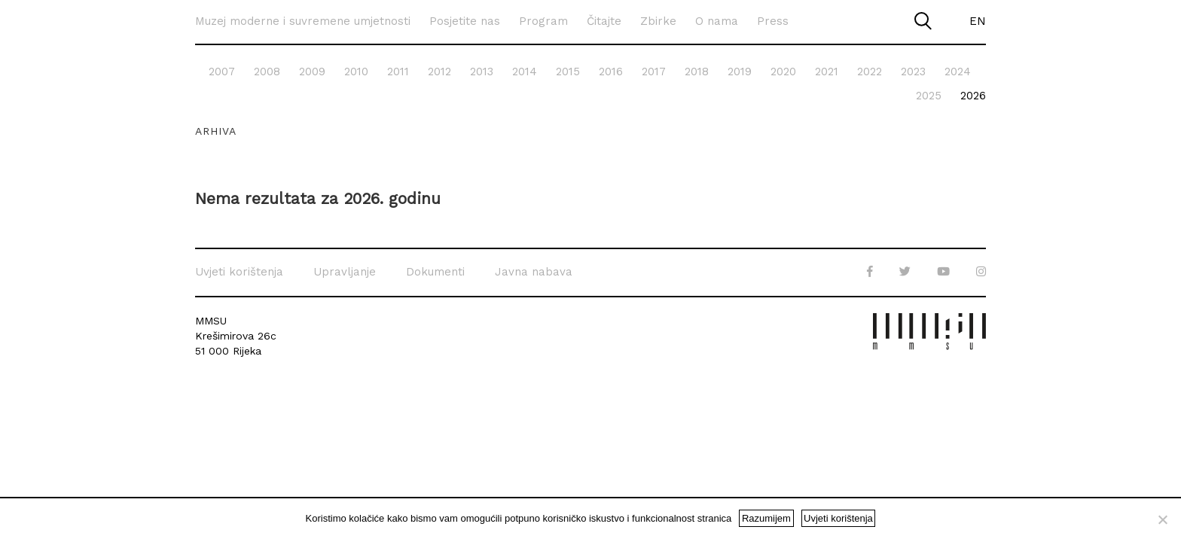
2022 (869, 71)
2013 (481, 71)
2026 (973, 95)
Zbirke (658, 21)
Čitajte (604, 21)
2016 (611, 71)
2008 (267, 71)
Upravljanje (344, 272)
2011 (398, 71)
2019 (740, 71)
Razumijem (766, 518)
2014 (524, 71)
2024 (957, 71)
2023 (913, 71)
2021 (826, 71)
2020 (783, 71)
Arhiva (216, 131)
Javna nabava (533, 272)
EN (977, 21)
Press (773, 21)
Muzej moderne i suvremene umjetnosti (302, 21)
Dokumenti (435, 272)
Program (543, 21)
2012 (439, 71)
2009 (312, 71)
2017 (654, 71)
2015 (568, 71)
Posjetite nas (464, 21)
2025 (928, 95)
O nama (716, 21)
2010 (356, 71)
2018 (697, 71)
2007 (222, 71)
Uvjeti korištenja (239, 272)
